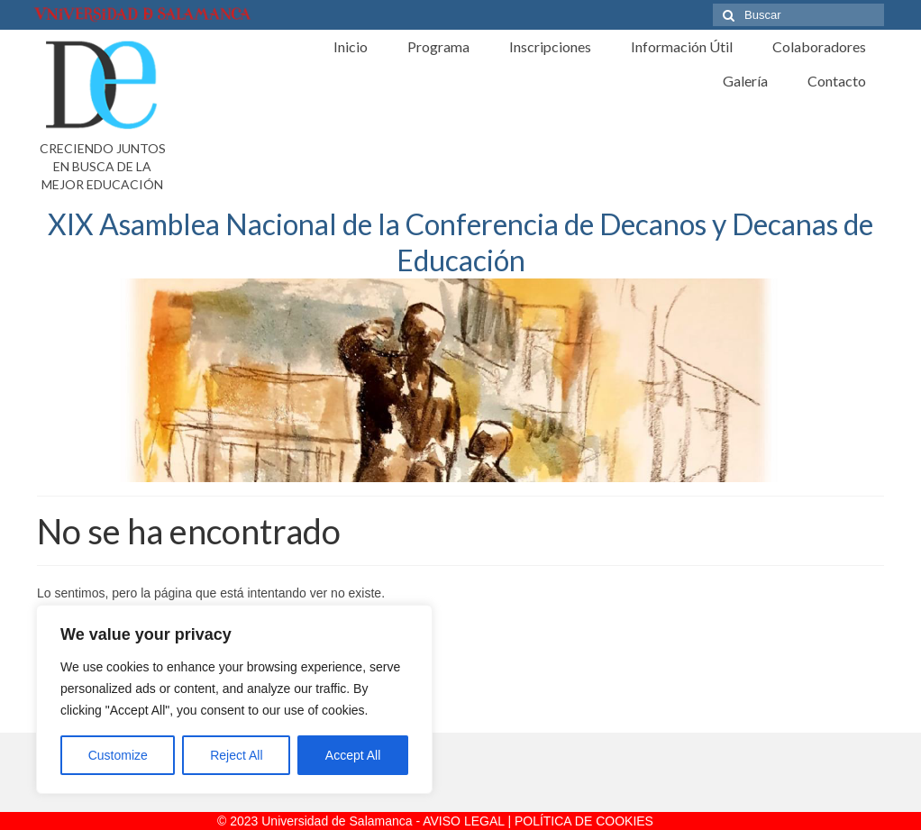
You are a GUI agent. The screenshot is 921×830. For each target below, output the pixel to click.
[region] (234, 699)
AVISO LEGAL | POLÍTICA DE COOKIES (538, 821)
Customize (118, 755)
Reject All (236, 755)
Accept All (352, 755)
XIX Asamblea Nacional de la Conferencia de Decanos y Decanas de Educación (460, 242)
